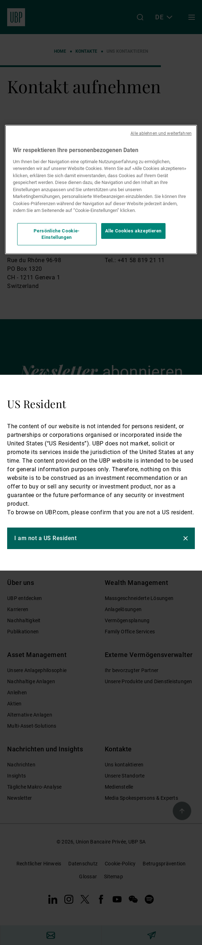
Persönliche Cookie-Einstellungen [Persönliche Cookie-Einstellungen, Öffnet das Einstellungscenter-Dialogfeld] (56, 234)
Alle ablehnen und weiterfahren (161, 133)
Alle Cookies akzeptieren (133, 230)
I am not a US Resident (45, 538)
